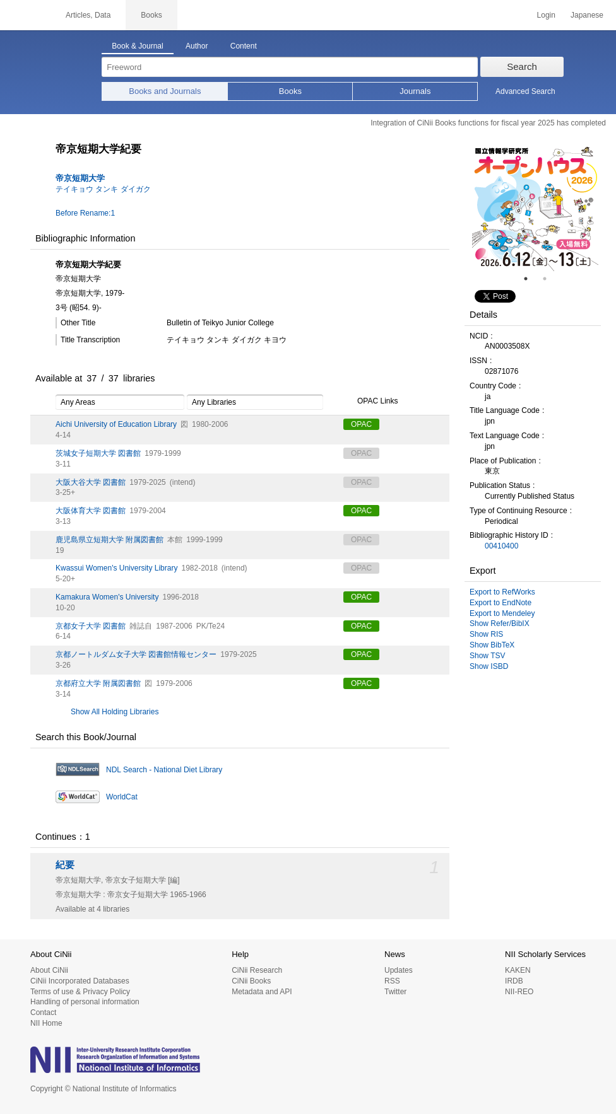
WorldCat (122, 796)
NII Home (46, 1023)
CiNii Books (251, 981)
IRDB (514, 981)
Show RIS (486, 634)
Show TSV (487, 655)
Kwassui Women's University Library (116, 568)
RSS (392, 981)
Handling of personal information (84, 1001)
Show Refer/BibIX (500, 623)
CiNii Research (257, 970)
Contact (43, 1012)
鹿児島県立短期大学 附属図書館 (109, 539)
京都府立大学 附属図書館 (98, 683)
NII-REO (519, 991)
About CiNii (49, 970)
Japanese (587, 15)
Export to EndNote (500, 602)
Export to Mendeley (502, 613)
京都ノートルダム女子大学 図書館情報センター (136, 654)
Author (197, 46)
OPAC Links (370, 401)
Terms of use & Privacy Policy (80, 991)
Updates (398, 970)
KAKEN (518, 970)
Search (522, 66)
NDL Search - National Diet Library (164, 769)
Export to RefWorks (502, 592)
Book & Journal (137, 46)
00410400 (501, 546)
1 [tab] (530, 278)
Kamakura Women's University (107, 597)
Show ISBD (489, 666)
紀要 (65, 865)
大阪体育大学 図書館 (91, 510)
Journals (415, 91)
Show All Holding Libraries (114, 711)
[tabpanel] (535, 208)
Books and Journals (165, 91)
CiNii (25, 15)
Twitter (395, 991)
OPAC (361, 424)
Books (290, 91)
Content (243, 46)
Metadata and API (262, 991)
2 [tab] (549, 278)
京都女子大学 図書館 (91, 626)
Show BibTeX (492, 645)
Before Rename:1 (85, 213)
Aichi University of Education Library (116, 424)
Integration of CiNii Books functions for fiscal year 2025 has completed (488, 123)
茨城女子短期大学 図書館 (98, 453)
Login (546, 15)
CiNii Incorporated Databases (79, 981)
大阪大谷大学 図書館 (91, 482)
